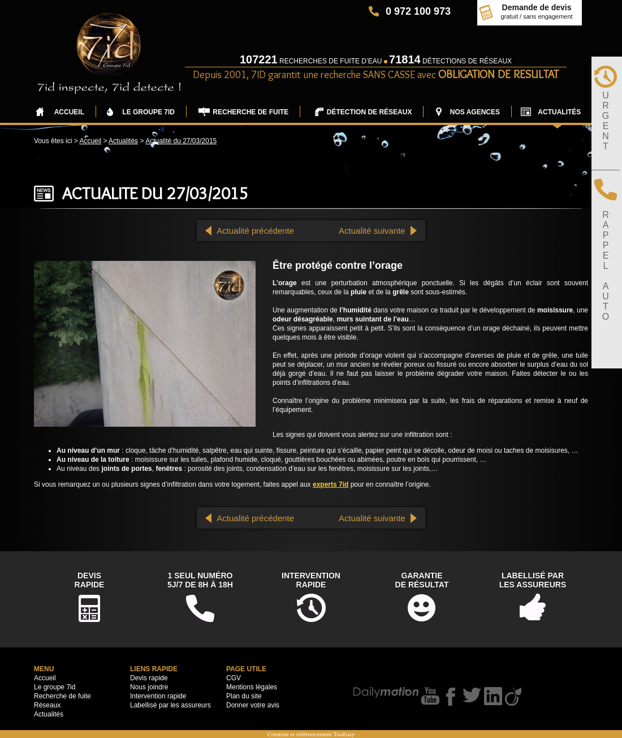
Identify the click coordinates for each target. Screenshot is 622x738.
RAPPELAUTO (605, 265)
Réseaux (47, 705)
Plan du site (244, 696)
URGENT (605, 121)
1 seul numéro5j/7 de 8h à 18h (200, 580)
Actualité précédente (255, 230)
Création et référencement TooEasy (311, 734)
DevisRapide (90, 580)
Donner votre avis (252, 705)
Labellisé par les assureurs (170, 705)
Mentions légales (251, 687)
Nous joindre (149, 687)
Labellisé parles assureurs (533, 580)
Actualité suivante (372, 230)
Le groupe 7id (54, 687)
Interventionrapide (311, 580)
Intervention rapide (158, 696)
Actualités (123, 141)
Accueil (90, 141)
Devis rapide (149, 678)
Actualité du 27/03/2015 (181, 141)
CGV (233, 678)
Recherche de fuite (62, 696)
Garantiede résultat (422, 580)
